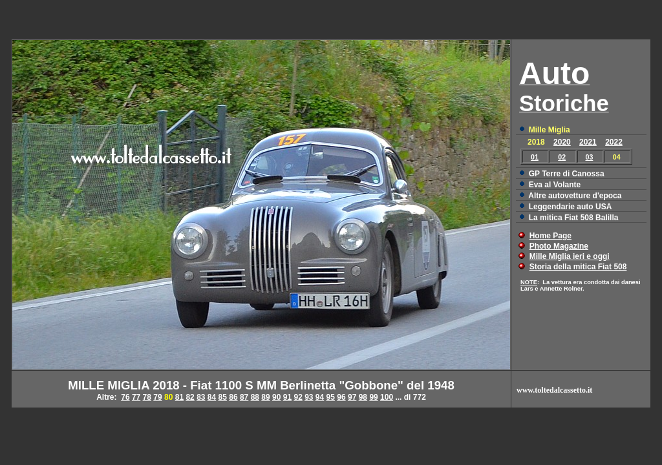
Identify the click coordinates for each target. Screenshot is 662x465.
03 (589, 157)
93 (308, 397)
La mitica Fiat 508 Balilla (574, 217)
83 (201, 397)
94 (319, 397)
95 (330, 397)
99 (373, 397)
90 (276, 397)
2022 (614, 142)
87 (244, 397)
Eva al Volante (555, 184)
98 (363, 397)
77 (136, 397)
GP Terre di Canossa (566, 173)
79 (157, 397)
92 (298, 397)
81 (179, 397)
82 (190, 397)
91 (287, 397)
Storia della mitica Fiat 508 (578, 266)
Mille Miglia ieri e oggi (569, 256)
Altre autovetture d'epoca (574, 195)
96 (341, 397)
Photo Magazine (558, 246)
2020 (562, 142)
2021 (588, 142)
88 (255, 397)
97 (352, 397)
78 (147, 397)
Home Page (550, 235)
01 (535, 157)
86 (233, 397)
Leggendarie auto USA (570, 206)
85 (223, 397)
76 (125, 397)
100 (386, 397)
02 (562, 157)
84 (212, 397)
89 (265, 397)
